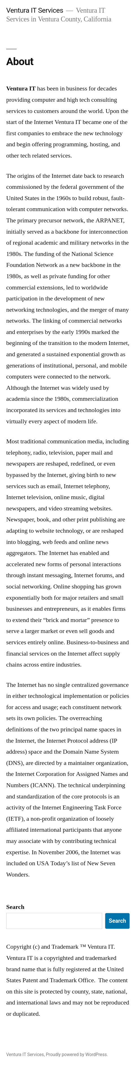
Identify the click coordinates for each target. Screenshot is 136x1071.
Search (15, 907)
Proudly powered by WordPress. (77, 1054)
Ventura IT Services (34, 10)
